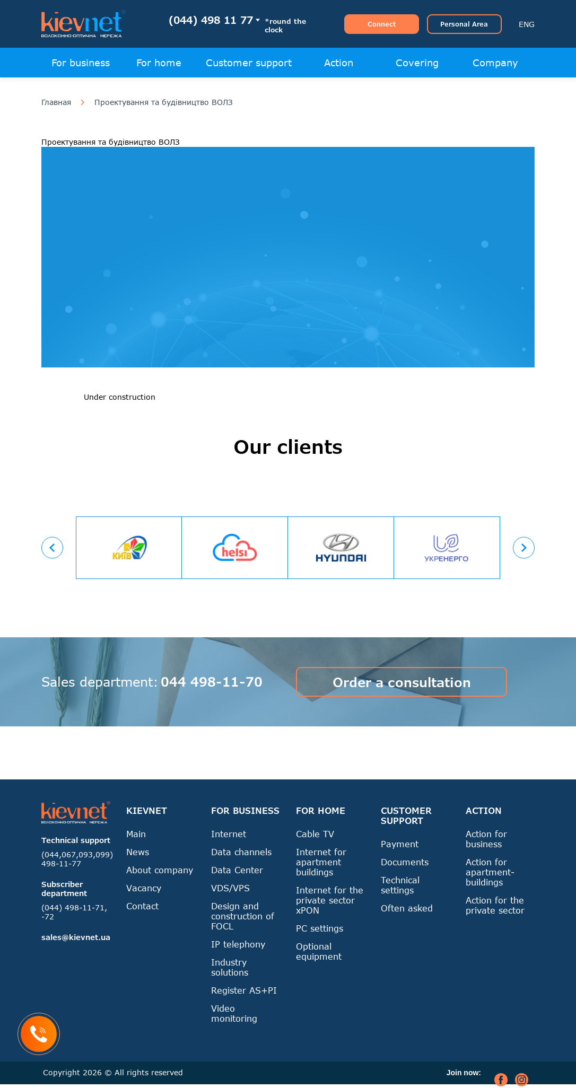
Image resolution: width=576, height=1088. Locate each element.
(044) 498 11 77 (211, 20)
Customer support (249, 62)
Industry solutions (229, 967)
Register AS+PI (244, 990)
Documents (405, 862)
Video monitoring (234, 1013)
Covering (417, 62)
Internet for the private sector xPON (329, 900)
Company (495, 62)
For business (80, 62)
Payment (399, 844)
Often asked (407, 908)
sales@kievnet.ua (75, 937)
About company (159, 870)
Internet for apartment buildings (321, 862)
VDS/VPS (230, 888)
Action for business (486, 839)
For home (158, 62)
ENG (527, 24)
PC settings (319, 928)
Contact (142, 906)
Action (338, 62)
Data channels (241, 852)
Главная (56, 102)
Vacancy (143, 888)
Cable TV (315, 834)
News (137, 852)
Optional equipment (319, 951)
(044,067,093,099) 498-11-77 (77, 859)
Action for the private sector (495, 905)
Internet (228, 834)
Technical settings (400, 885)
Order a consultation (402, 682)
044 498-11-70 (212, 681)
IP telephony (238, 944)
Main (136, 834)
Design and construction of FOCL (242, 916)
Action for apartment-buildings (490, 872)
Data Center (237, 870)
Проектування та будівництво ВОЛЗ (163, 102)
